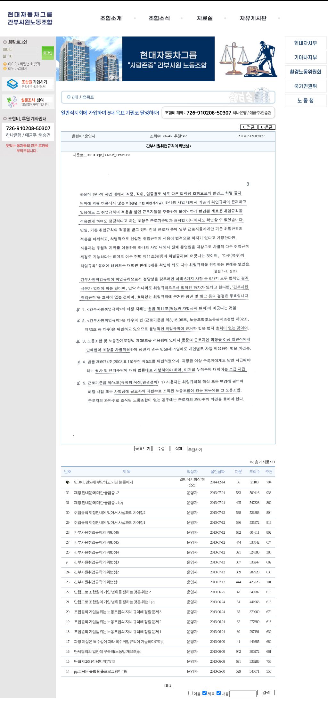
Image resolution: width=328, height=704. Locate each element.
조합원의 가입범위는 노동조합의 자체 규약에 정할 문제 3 (117, 612)
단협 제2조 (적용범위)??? (92, 661)
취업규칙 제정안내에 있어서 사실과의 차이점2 (109, 512)
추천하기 (195, 450)
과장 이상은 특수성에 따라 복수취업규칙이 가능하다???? (117, 641)
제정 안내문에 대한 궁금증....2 (96, 492)
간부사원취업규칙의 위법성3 (96, 562)
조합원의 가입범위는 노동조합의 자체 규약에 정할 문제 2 (117, 621)
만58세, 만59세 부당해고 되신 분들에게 (103, 482)
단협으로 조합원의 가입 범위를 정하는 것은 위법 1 (112, 602)
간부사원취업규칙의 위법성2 (96, 572)
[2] (170, 685)
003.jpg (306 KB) (104, 155)
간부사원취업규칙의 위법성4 (96, 552)
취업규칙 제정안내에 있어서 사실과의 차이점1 (109, 522)
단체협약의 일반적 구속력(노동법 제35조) (105, 651)
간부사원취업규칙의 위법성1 (96, 582)
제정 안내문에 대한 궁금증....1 (96, 502)
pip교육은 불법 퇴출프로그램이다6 (100, 671)
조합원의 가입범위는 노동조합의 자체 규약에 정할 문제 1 (117, 631)
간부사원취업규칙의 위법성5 (96, 542)
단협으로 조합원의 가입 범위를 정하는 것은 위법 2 (112, 592)
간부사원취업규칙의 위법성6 (96, 532)
